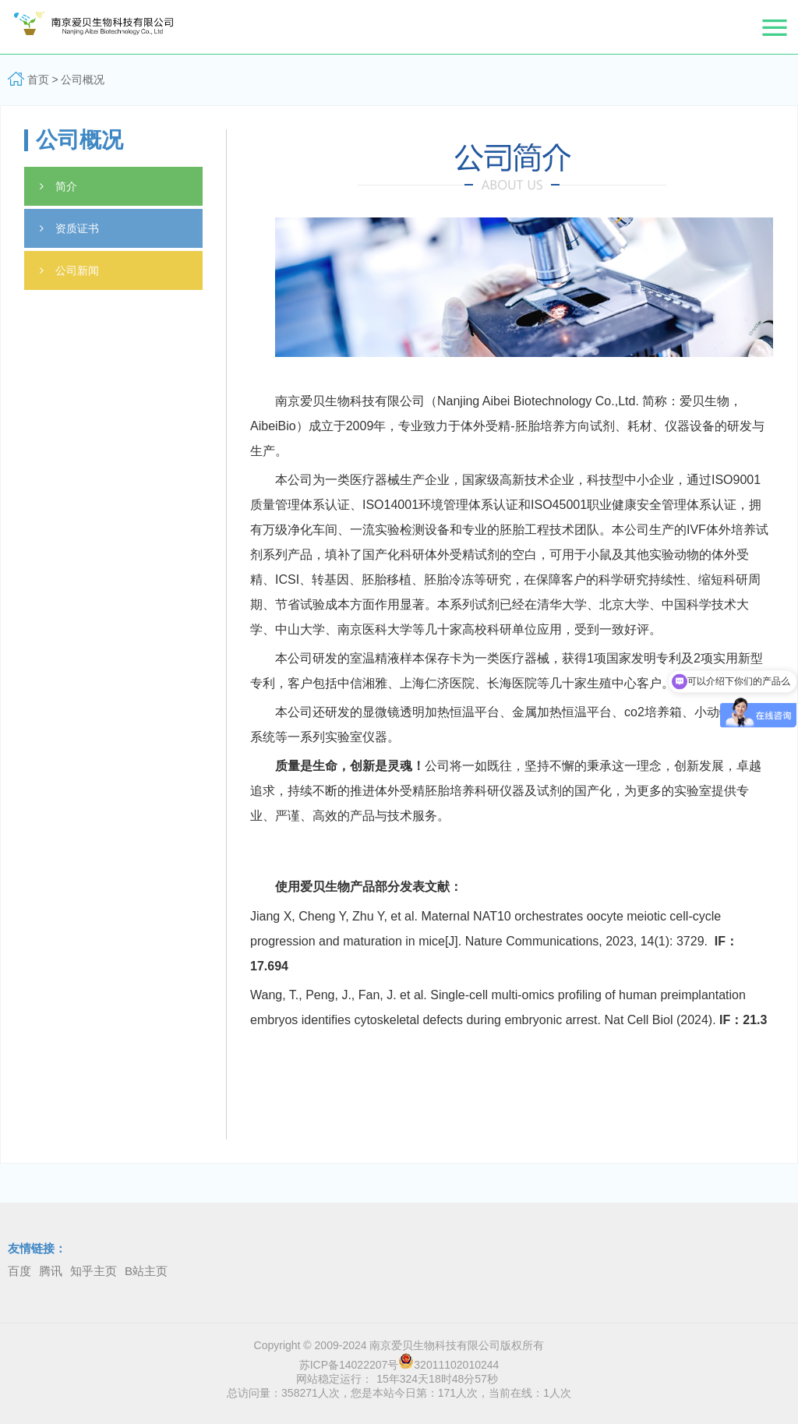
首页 (38, 79)
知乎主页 (93, 1270)
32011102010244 (448, 1365)
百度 (19, 1270)
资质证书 (69, 228)
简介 (58, 186)
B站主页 (146, 1270)
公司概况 (82, 79)
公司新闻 (69, 270)
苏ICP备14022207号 (349, 1365)
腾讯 (50, 1270)
